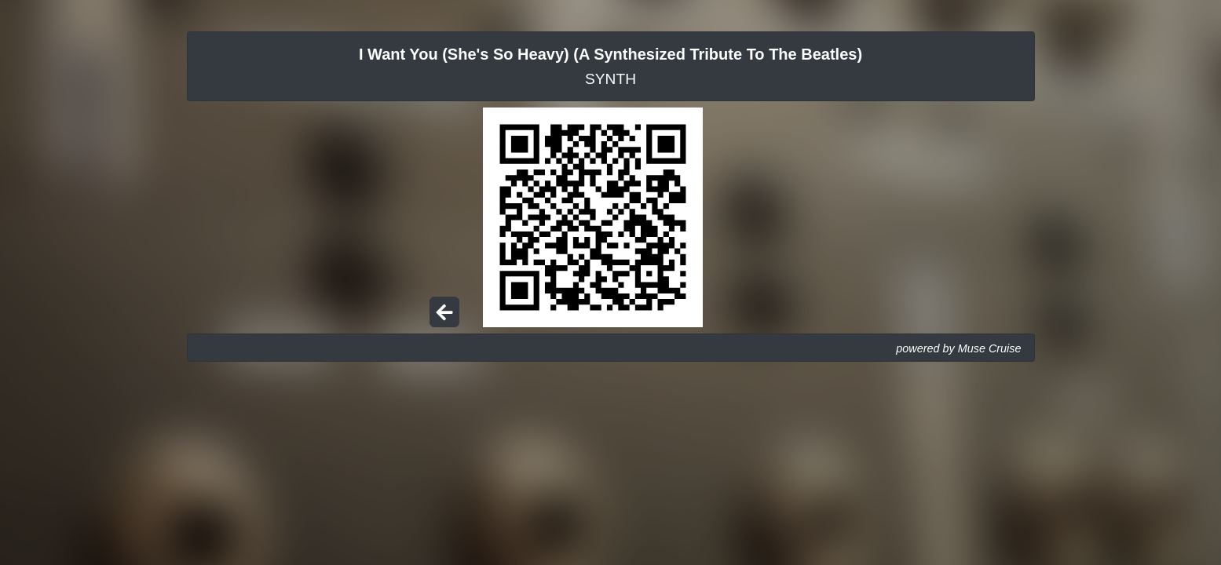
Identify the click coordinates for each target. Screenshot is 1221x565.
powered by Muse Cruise (958, 348)
